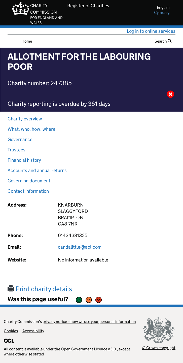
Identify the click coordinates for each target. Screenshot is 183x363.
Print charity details (40, 289)
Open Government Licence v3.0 (88, 349)
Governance (20, 139)
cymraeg (162, 12)
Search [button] (163, 41)
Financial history (24, 160)
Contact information (28, 191)
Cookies (11, 330)
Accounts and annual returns (37, 170)
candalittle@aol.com (79, 247)
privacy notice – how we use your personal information (89, 321)
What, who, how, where (31, 129)
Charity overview (25, 119)
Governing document (29, 181)
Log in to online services (151, 31)
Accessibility (33, 330)
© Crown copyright (158, 347)
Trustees (16, 150)
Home (26, 41)
